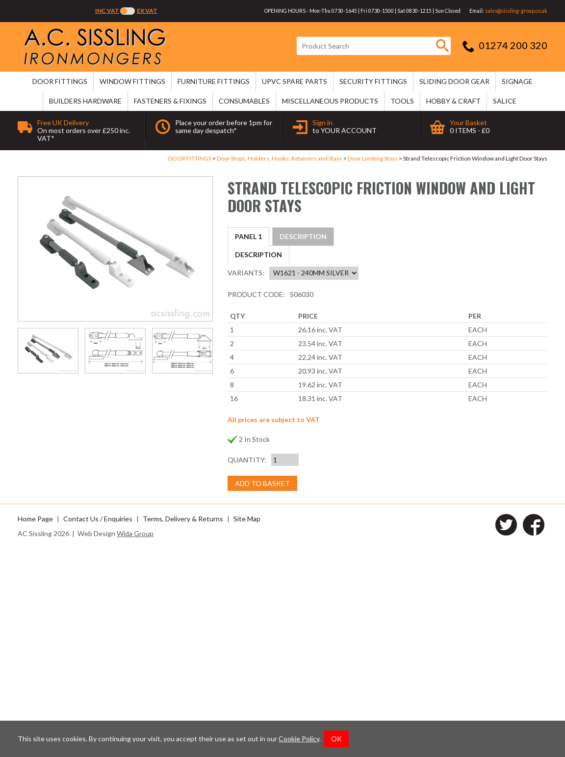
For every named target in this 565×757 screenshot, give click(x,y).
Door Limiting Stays (373, 158)
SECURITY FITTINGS (373, 81)
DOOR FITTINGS (59, 81)
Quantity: (247, 668)
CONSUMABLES (244, 101)
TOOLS (402, 101)
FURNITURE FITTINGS (214, 81)
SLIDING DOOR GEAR (454, 81)
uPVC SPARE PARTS (294, 81)
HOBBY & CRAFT (453, 101)
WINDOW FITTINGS (132, 81)
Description (258, 236)
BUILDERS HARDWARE (85, 101)
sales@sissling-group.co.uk (516, 11)
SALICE (504, 101)
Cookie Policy (299, 738)
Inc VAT (107, 10)
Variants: (246, 481)
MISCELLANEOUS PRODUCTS (330, 101)
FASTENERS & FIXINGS (170, 101)
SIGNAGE (517, 81)
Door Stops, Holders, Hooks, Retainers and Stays (279, 158)
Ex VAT (147, 10)
